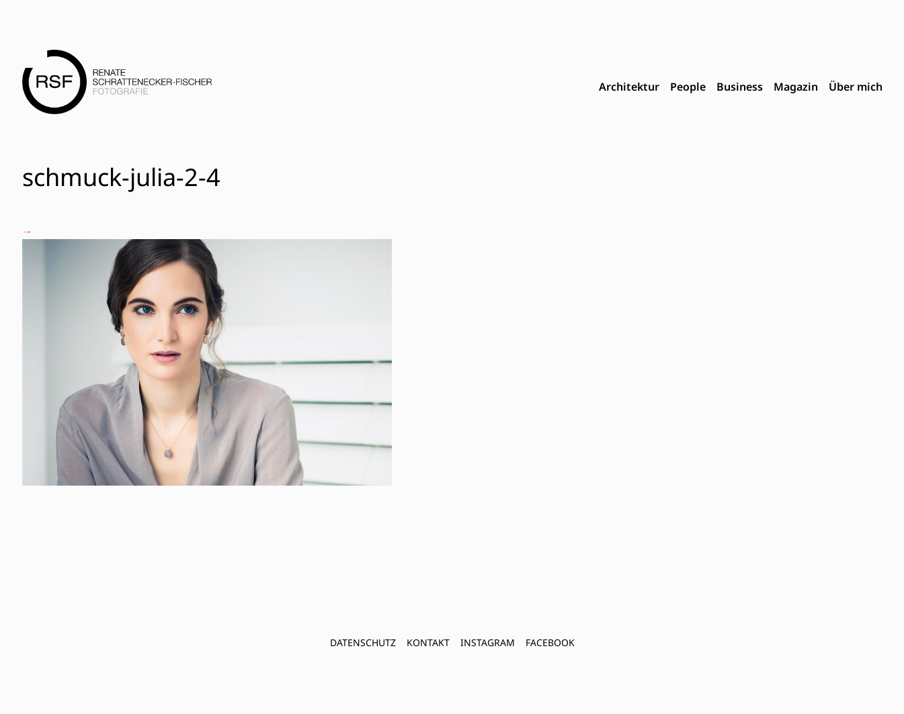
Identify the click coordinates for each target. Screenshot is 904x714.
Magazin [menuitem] (796, 86)
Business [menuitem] (739, 86)
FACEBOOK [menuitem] (550, 642)
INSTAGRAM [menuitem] (487, 642)
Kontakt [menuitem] (428, 642)
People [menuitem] (688, 86)
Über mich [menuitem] (855, 86)
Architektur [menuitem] (629, 86)
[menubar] (740, 87)
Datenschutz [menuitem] (363, 642)
